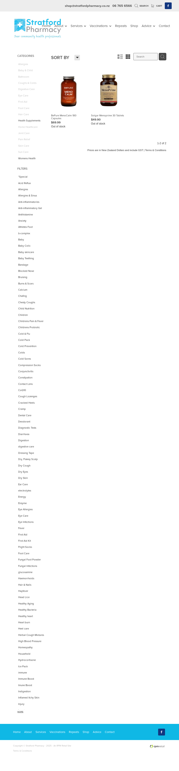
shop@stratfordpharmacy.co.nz (87, 5)
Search (142, 6)
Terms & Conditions (22, 750)
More (21, 712)
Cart (156, 6)
